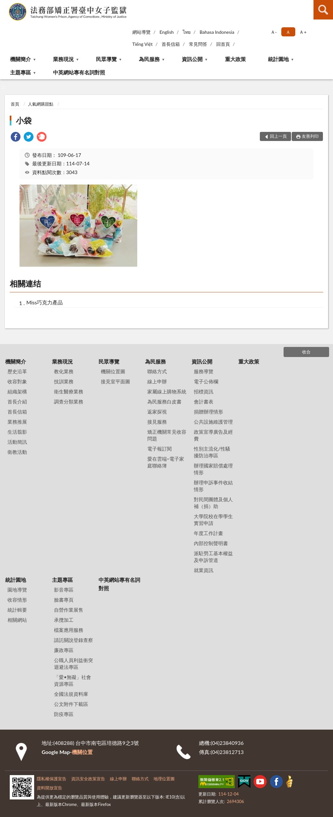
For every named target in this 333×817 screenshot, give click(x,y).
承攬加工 (63, 620)
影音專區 (63, 590)
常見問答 (198, 44)
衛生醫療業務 (68, 391)
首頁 (15, 104)
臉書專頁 (63, 600)
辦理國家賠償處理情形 (213, 469)
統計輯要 (17, 610)
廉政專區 (63, 650)
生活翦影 (17, 432)
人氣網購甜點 (40, 104)
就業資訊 (203, 570)
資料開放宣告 (49, 787)
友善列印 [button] (310, 136)
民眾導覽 (106, 59)
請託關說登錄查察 (73, 640)
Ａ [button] (288, 32)
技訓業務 (63, 381)
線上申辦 (157, 381)
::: (6, 6)
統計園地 (278, 59)
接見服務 (157, 422)
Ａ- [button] (274, 32)
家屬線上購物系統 (166, 391)
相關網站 (17, 620)
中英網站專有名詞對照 (79, 72)
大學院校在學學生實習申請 (213, 519)
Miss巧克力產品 (44, 302)
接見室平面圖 (115, 381)
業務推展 (17, 422)
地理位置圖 (164, 778)
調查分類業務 (68, 401)
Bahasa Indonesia (217, 32)
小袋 (24, 120)
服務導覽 (203, 371)
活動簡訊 (17, 442)
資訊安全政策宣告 (88, 778)
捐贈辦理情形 (208, 412)
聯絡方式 (157, 371)
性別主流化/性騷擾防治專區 (212, 452)
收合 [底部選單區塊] (306, 351)
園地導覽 (17, 590)
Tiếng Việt (142, 44)
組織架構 (17, 391)
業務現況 (63, 59)
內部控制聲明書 (211, 543)
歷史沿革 (17, 371)
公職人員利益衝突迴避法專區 (73, 663)
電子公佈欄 (206, 381)
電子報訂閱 (159, 449)
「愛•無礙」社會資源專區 (72, 680)
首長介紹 (17, 401)
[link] (15, 137)
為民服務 (149, 59)
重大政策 (235, 59)
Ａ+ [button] (302, 32)
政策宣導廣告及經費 (213, 435)
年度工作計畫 (208, 533)
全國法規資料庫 (71, 694)
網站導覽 (141, 32)
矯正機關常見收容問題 (166, 435)
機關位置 (82, 752)
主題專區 (20, 72)
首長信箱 (171, 44)
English (166, 32)
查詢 (323, 9)
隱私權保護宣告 (51, 778)
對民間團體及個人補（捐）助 (213, 502)
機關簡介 (20, 59)
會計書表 (203, 401)
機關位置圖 (113, 371)
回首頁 (223, 44)
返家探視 (157, 412)
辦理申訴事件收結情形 (213, 485)
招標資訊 (203, 391)
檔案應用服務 (68, 630)
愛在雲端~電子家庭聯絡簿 (165, 462)
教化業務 (63, 371)
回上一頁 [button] (278, 136)
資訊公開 (192, 59)
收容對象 (17, 381)
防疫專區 (63, 714)
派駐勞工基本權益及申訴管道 (213, 556)
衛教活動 (17, 452)
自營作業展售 (68, 610)
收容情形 (17, 600)
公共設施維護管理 (213, 422)
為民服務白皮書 (164, 401)
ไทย (187, 32)
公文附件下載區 (71, 704)
